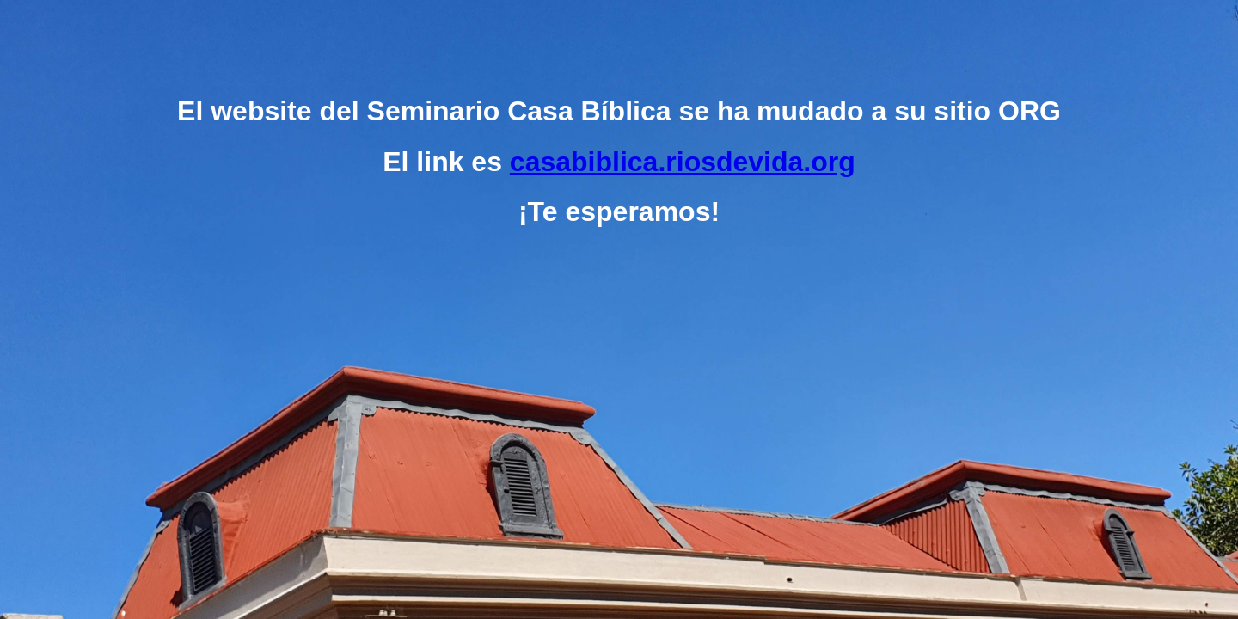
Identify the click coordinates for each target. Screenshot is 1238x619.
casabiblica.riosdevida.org (682, 161)
